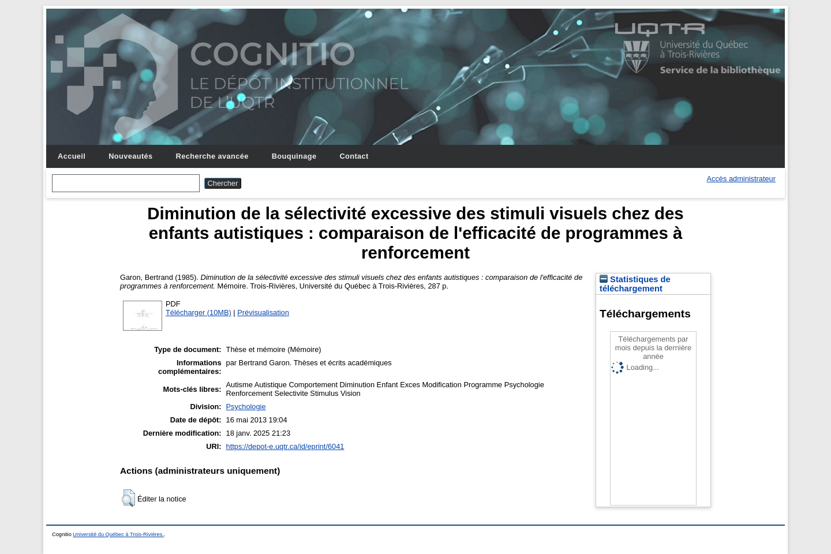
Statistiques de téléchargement (635, 284)
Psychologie (246, 406)
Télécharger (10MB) (198, 312)
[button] (128, 498)
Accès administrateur (741, 178)
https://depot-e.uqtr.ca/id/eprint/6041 (285, 446)
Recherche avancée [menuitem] (212, 156)
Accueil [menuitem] (71, 156)
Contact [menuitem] (353, 156)
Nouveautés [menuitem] (130, 156)
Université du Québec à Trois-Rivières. (118, 534)
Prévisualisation (263, 312)
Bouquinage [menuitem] (294, 156)
